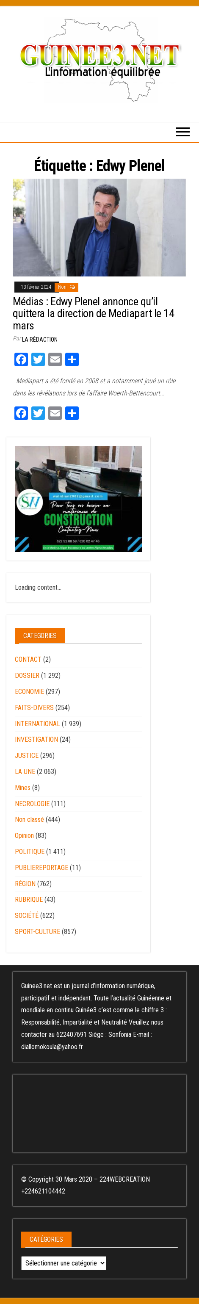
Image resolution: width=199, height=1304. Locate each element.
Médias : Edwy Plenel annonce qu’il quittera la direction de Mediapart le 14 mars (93, 313)
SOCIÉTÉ (27, 916)
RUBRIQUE (29, 899)
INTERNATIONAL (37, 724)
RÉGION (25, 884)
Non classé (29, 819)
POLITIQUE (29, 852)
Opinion (24, 836)
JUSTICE (27, 755)
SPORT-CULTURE (37, 932)
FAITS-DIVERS (34, 708)
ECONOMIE (29, 692)
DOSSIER (27, 675)
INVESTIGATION (36, 739)
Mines (22, 788)
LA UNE (25, 772)
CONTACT (28, 659)
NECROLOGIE (32, 804)
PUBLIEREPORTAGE (41, 868)
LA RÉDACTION (40, 339)
